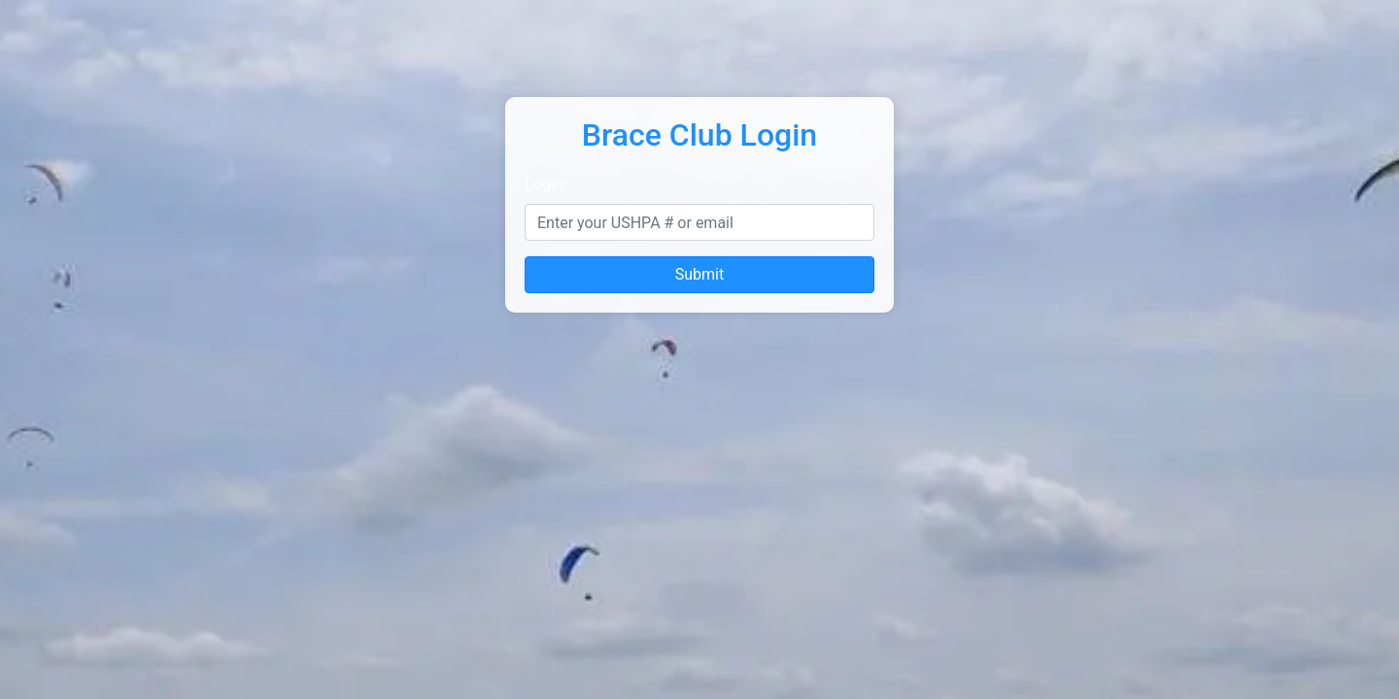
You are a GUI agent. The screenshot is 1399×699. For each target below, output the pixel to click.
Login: (545, 184)
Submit (699, 274)
